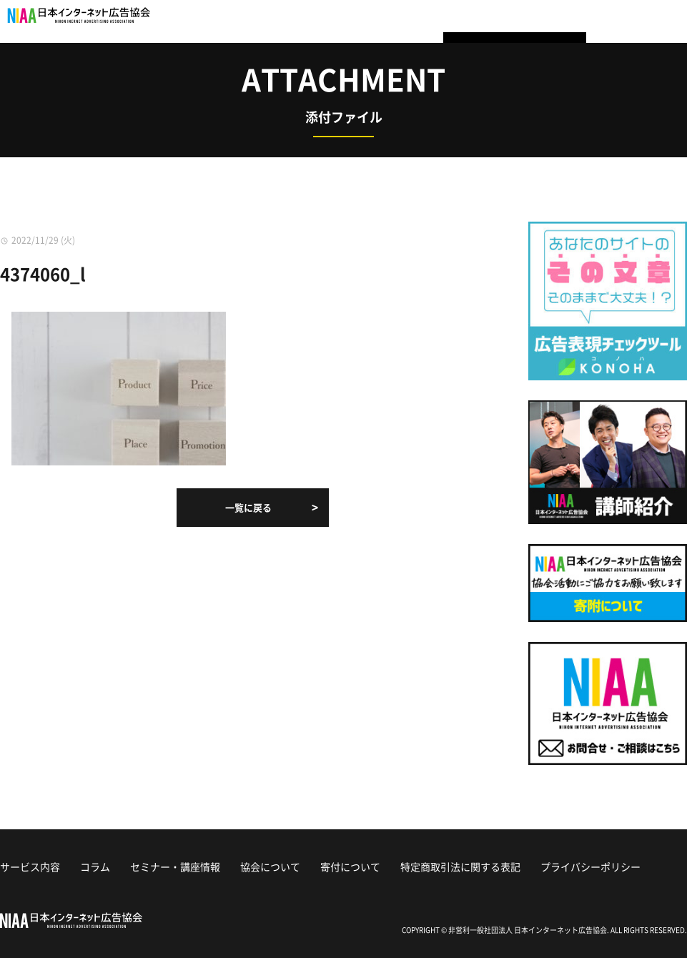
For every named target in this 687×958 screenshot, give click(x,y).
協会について (270, 866)
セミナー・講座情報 (175, 866)
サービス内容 (30, 866)
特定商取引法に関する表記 (460, 866)
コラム (95, 866)
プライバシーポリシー (590, 866)
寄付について (350, 866)
